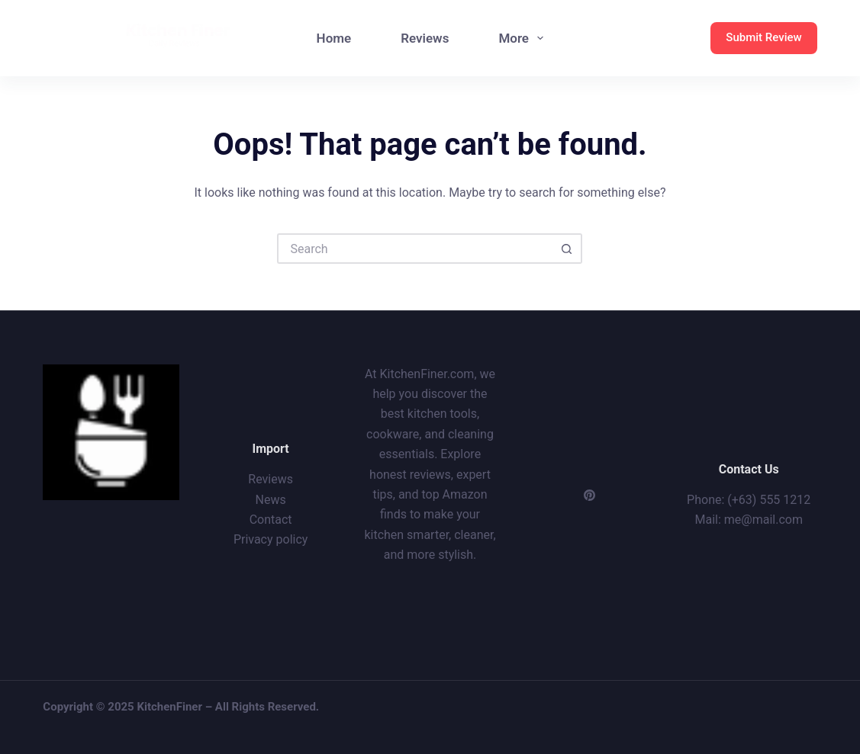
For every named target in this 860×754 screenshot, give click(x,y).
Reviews (425, 38)
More (523, 38)
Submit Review (763, 37)
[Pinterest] (589, 495)
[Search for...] (414, 248)
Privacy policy (271, 539)
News (271, 500)
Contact (271, 519)
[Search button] (567, 248)
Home (334, 38)
